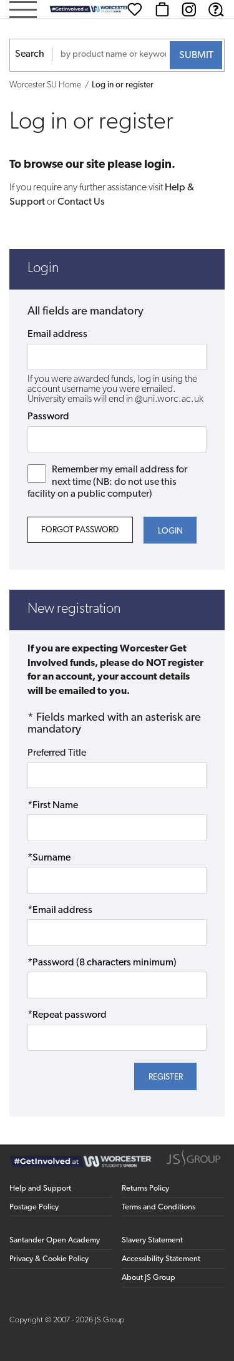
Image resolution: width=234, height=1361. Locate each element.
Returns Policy (145, 1188)
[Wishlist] (135, 9)
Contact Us (81, 202)
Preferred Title (56, 753)
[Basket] (162, 9)
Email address (57, 334)
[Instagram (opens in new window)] (189, 9)
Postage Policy (34, 1207)
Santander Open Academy (54, 1240)
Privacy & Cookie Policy (49, 1259)
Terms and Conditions (158, 1207)
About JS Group (148, 1278)
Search (29, 54)
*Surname (49, 858)
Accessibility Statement (161, 1259)
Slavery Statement (152, 1240)
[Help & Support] (216, 9)
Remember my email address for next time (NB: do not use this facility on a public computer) (107, 481)
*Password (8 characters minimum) (102, 963)
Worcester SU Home (45, 85)
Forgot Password (80, 530)
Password (48, 417)
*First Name (52, 806)
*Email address (59, 910)
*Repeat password (67, 1015)
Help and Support (40, 1188)
